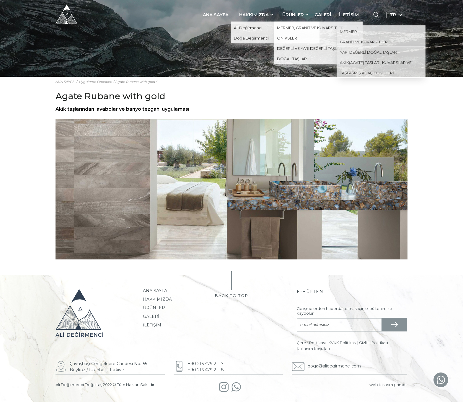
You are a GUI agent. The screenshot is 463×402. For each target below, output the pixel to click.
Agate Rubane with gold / (136, 82)
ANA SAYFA (216, 14)
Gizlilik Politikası (373, 343)
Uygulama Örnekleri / (97, 82)
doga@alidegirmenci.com (334, 366)
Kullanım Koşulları (313, 349)
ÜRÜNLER (293, 14)
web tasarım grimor (388, 384)
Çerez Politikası (311, 343)
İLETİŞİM (349, 14)
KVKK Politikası (342, 343)
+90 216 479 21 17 (206, 363)
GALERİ (322, 14)
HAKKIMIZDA (254, 14)
